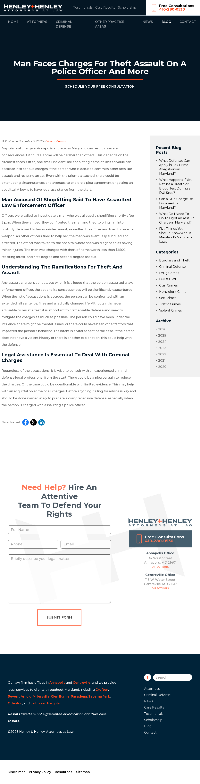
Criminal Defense (172, 267)
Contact (187, 22)
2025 (161, 335)
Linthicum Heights (45, 703)
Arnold (26, 696)
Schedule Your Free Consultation (100, 86)
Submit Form (59, 625)
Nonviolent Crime (173, 292)
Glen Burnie (60, 696)
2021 (160, 360)
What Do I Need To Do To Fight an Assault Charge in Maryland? (176, 218)
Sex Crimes (167, 298)
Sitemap (83, 772)
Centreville (81, 682)
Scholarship (127, 7)
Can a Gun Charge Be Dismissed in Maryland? (176, 203)
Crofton (102, 690)
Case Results (105, 7)
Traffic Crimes (169, 304)
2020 (161, 367)
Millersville (41, 696)
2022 (161, 354)
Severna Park (99, 696)
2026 (161, 329)
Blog (166, 22)
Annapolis (57, 682)
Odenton (15, 703)
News (148, 22)
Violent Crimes (55, 141)
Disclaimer (16, 772)
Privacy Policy (40, 772)
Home (13, 22)
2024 (161, 342)
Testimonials (82, 7)
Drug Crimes (169, 273)
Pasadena (79, 696)
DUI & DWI (167, 279)
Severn (13, 696)
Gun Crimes (168, 285)
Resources (63, 772)
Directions (160, 574)
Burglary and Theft (174, 260)
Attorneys (37, 22)
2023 (161, 348)
